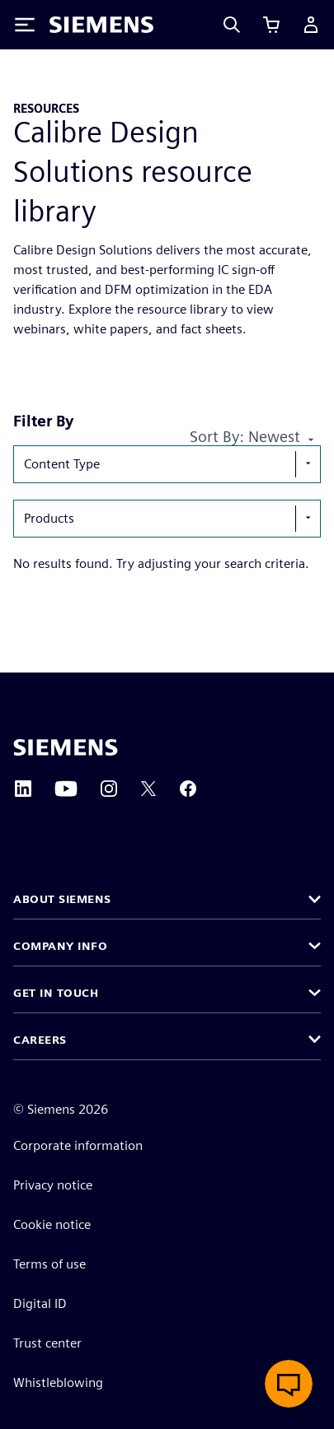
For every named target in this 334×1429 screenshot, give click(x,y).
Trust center (47, 1343)
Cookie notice (52, 1224)
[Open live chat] (288, 1383)
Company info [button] (60, 945)
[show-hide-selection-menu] (307, 464)
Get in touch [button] (55, 992)
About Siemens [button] (62, 898)
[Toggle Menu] (24, 24)
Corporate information (78, 1145)
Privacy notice (52, 1185)
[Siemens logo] (101, 24)
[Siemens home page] (65, 747)
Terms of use (49, 1264)
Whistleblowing (58, 1382)
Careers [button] (40, 1039)
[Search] (231, 24)
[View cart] (271, 24)
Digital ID (40, 1303)
